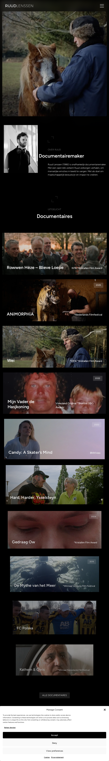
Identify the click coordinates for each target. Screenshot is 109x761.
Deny (54, 743)
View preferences (54, 751)
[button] (104, 709)
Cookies (47, 757)
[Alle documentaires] (54, 695)
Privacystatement (57, 757)
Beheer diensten (10, 728)
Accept (54, 735)
